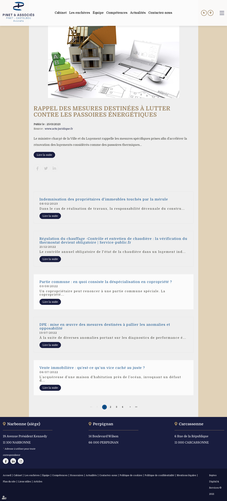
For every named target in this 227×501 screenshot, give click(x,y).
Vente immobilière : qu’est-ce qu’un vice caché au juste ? (92, 368)
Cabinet (18, 475)
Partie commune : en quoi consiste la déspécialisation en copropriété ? (105, 282)
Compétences (60, 475)
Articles (37, 481)
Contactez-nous (108, 475)
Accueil (7, 475)
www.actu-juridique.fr (59, 128)
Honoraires (76, 475)
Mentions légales (186, 475)
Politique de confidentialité (159, 475)
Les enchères (32, 475)
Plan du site (9, 481)
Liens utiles (24, 481)
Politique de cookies (131, 475)
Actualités (91, 475)
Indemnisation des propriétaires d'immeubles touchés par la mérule (103, 199)
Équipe (46, 475)
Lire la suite (44, 154)
